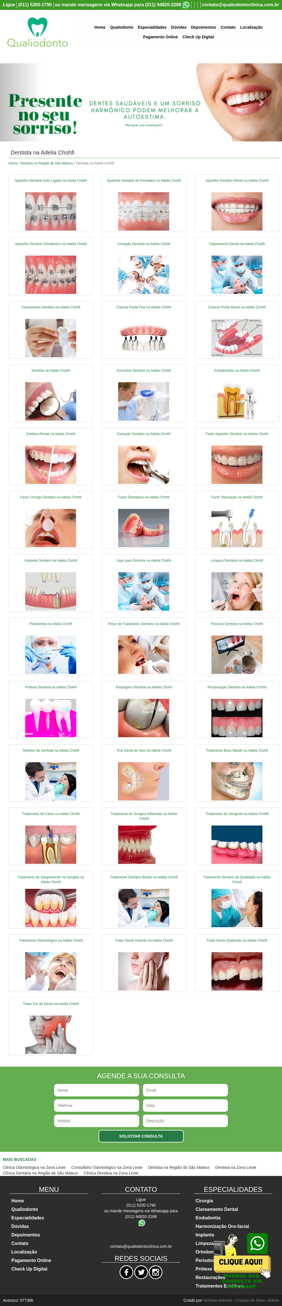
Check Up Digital (198, 37)
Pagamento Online (160, 37)
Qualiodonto (121, 27)
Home (99, 27)
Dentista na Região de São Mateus (46, 163)
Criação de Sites (250, 1300)
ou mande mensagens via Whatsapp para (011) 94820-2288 (118, 4)
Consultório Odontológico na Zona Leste (107, 1167)
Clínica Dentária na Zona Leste (111, 1173)
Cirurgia (204, 1200)
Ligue (9, 4)
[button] (21, 102)
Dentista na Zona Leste (235, 1167)
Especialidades (152, 27)
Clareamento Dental (217, 1209)
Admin (273, 1300)
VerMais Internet (217, 1300)
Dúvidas (178, 27)
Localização (251, 27)
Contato (228, 27)
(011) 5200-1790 (35, 4)
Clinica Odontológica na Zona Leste (34, 1167)
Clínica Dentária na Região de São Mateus (40, 1173)
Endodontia (208, 1217)
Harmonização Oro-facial (222, 1226)
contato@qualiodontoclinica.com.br (240, 4)
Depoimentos (203, 27)
